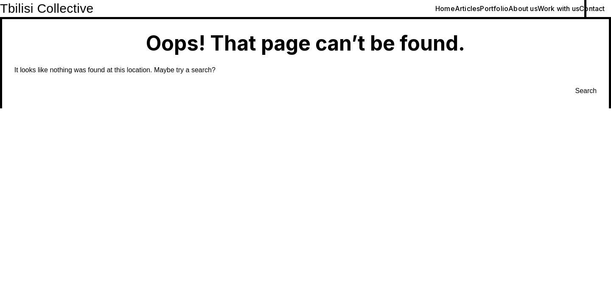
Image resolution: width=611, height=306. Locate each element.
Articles (467, 8)
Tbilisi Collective (46, 8)
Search (586, 90)
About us (523, 8)
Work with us (558, 8)
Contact (592, 8)
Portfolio (494, 8)
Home (445, 8)
